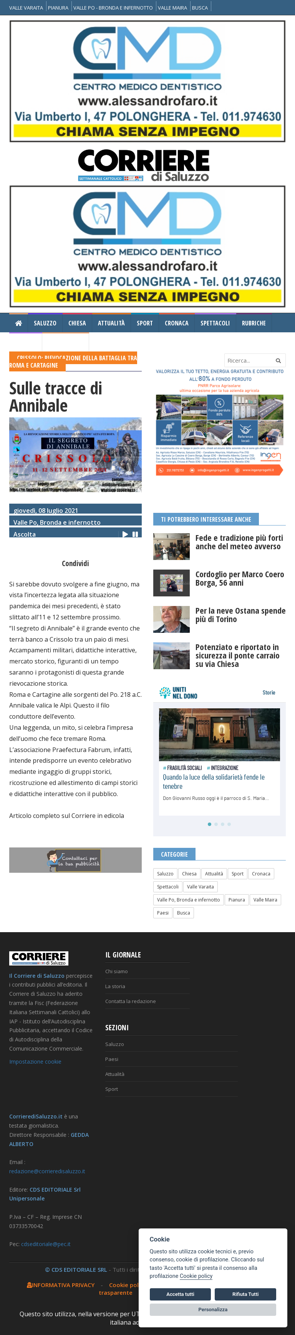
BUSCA (200, 7)
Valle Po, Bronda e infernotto (188, 900)
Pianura (237, 900)
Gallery (25, 342)
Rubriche (254, 323)
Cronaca (177, 323)
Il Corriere (65, 342)
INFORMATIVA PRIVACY (60, 1285)
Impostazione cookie (35, 1061)
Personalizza (213, 1309)
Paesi (163, 913)
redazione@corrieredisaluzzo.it (47, 1171)
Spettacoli (215, 323)
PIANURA (58, 7)
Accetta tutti (180, 1294)
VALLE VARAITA (26, 7)
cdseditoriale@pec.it (46, 1244)
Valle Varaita (200, 886)
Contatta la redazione (130, 1001)
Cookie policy (127, 1285)
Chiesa (77, 323)
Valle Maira (265, 900)
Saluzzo (45, 323)
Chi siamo (116, 971)
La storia (115, 986)
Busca (183, 913)
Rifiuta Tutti (245, 1294)
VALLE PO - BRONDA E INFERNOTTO (113, 7)
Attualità (111, 323)
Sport (145, 323)
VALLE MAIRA (172, 7)
